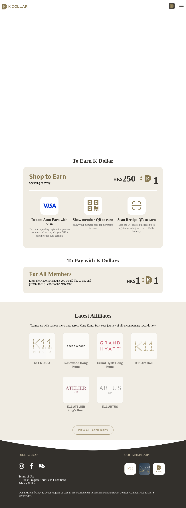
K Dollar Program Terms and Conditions (42, 479)
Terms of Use (26, 476)
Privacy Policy (27, 483)
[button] (182, 6)
